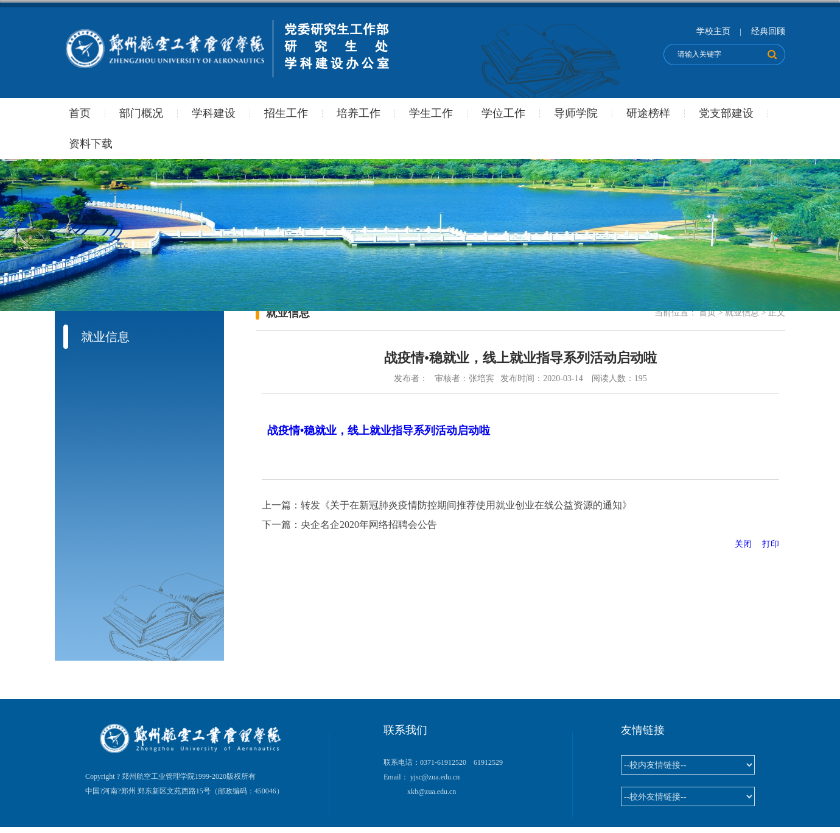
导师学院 (576, 113)
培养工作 (358, 113)
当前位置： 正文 (719, 312)
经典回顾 (768, 31)
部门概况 (141, 113)
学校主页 (713, 31)
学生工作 (431, 113)
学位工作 (503, 113)
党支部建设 (726, 113)
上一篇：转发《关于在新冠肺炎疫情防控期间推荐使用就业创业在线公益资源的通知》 (447, 505)
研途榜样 (648, 113)
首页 (80, 113)
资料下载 (91, 144)
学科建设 (214, 113)
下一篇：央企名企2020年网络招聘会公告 (349, 524)
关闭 (747, 544)
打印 (770, 544)
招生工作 (286, 113)
